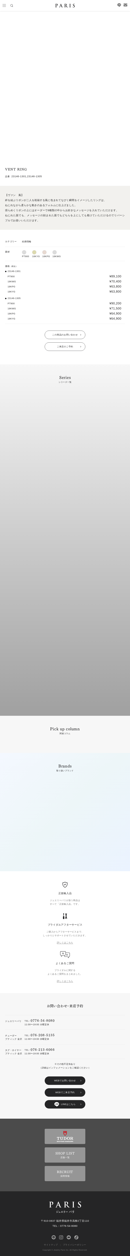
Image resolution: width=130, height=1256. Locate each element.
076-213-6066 (43, 1049)
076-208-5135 (43, 1034)
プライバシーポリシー (74, 1244)
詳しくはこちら (65, 942)
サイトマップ (51, 1244)
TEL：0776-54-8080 (65, 1225)
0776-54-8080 (43, 1020)
